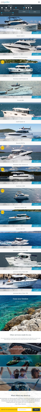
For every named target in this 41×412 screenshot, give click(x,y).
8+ (28, 9)
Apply (35, 11)
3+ (23, 9)
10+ (31, 9)
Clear (24, 11)
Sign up (36, 409)
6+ (26, 9)
